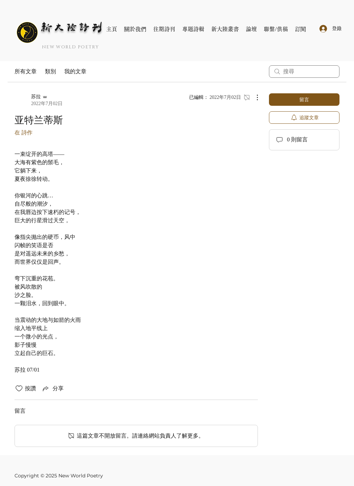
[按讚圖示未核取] (19, 388)
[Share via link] (52, 388)
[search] (304, 71)
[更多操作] (254, 97)
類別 (50, 71)
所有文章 (26, 71)
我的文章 (75, 71)
